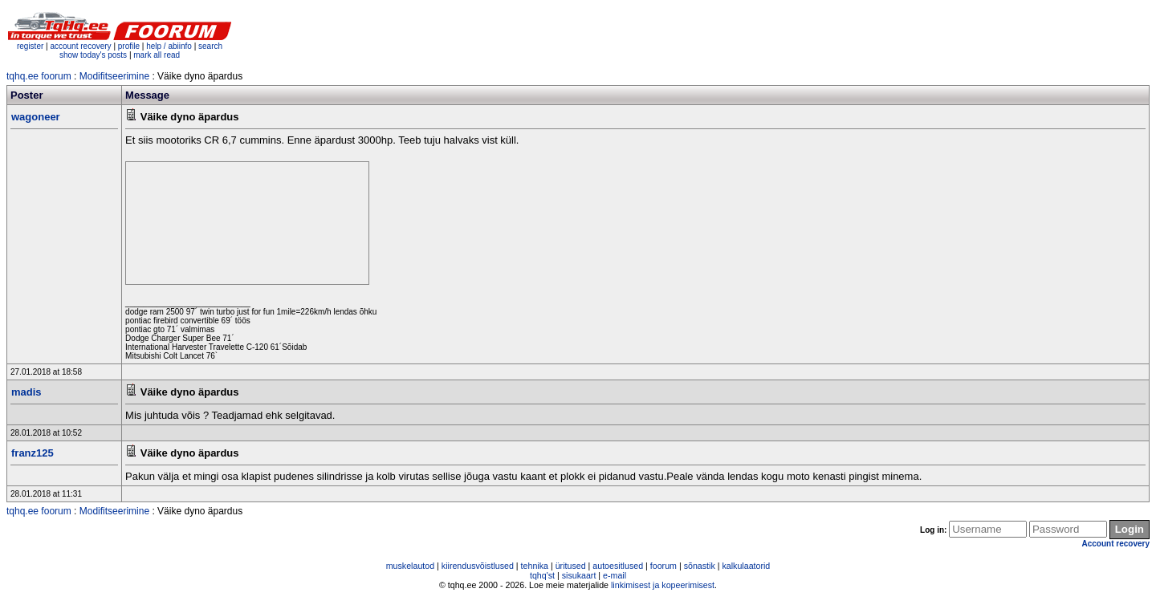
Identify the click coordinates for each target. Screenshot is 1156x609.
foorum (663, 565)
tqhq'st (542, 575)
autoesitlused (617, 565)
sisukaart (579, 575)
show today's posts (93, 55)
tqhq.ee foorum (38, 76)
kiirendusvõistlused (478, 565)
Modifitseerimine (114, 76)
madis (26, 392)
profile (129, 46)
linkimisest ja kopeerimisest (662, 585)
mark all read (156, 55)
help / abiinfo (169, 46)
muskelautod (410, 565)
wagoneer (35, 117)
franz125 (32, 453)
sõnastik (699, 565)
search (210, 46)
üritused (571, 565)
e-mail (614, 575)
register (30, 46)
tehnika (534, 565)
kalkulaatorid (746, 565)
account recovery (81, 46)
